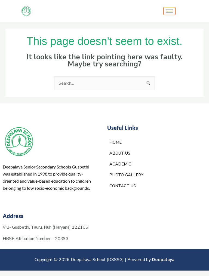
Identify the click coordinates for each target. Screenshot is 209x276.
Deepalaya (163, 260)
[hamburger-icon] (169, 11)
